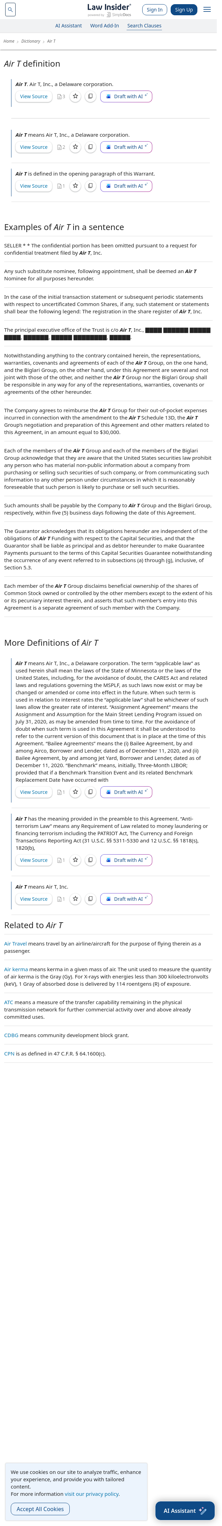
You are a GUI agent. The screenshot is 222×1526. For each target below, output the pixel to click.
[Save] (75, 96)
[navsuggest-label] (10, 9)
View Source (34, 96)
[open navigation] (207, 9)
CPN (9, 1053)
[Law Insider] (109, 9)
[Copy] (90, 96)
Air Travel (15, 943)
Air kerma (16, 969)
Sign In (155, 9)
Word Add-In (104, 25)
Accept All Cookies (40, 1509)
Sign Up (184, 9)
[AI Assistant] (185, 1510)
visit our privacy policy (92, 1493)
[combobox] (10, 9)
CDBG (11, 1035)
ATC (8, 1002)
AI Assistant (69, 25)
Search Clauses (144, 25)
